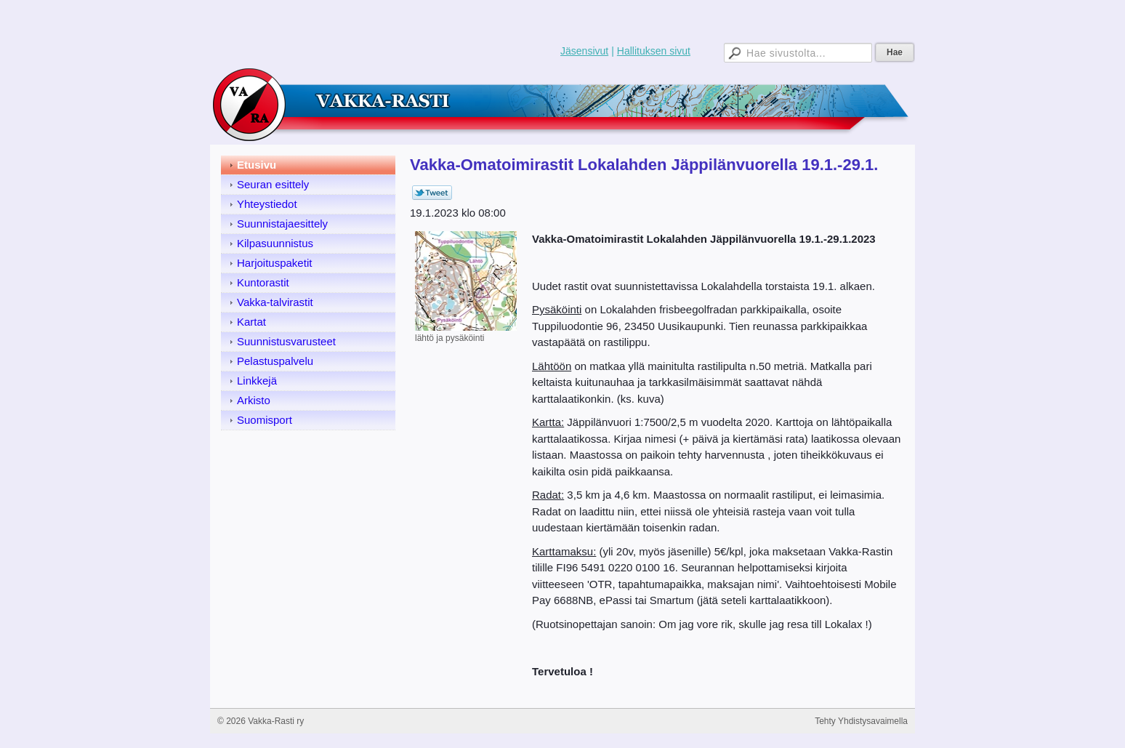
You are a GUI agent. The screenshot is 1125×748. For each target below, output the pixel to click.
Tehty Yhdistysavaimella (861, 721)
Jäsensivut (584, 51)
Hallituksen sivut (653, 51)
